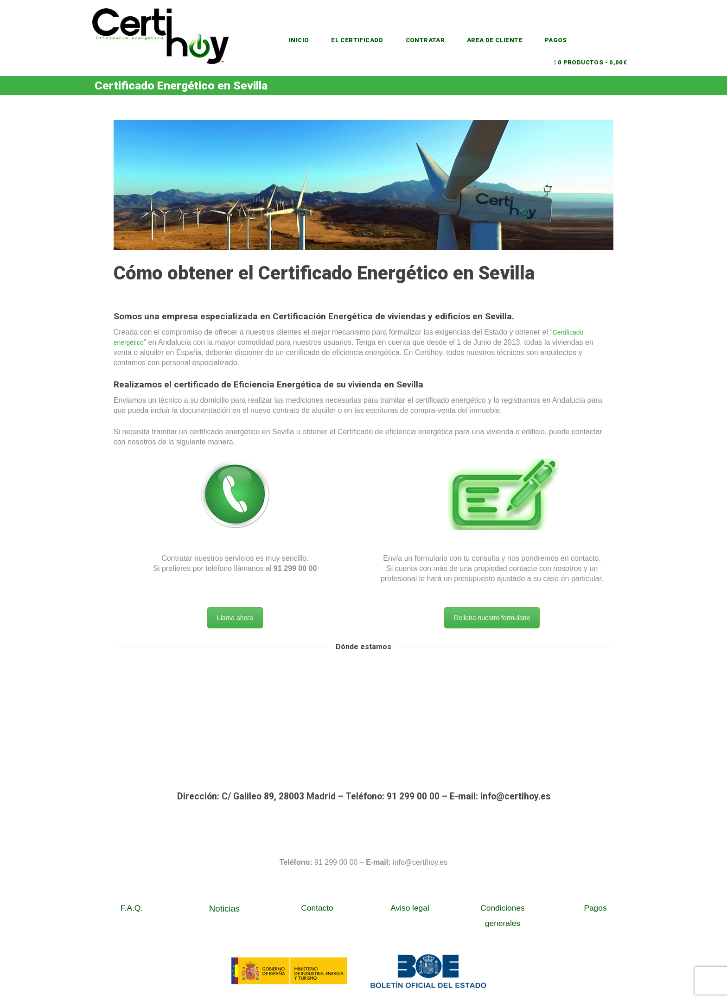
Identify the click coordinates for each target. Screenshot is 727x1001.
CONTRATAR (432, 40)
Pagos (595, 909)
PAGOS (567, 40)
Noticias (224, 910)
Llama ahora (235, 619)
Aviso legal (409, 909)
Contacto (317, 909)
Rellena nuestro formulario (492, 619)
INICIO (299, 40)
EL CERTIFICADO (360, 40)
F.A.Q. (132, 909)
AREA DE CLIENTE (504, 40)
